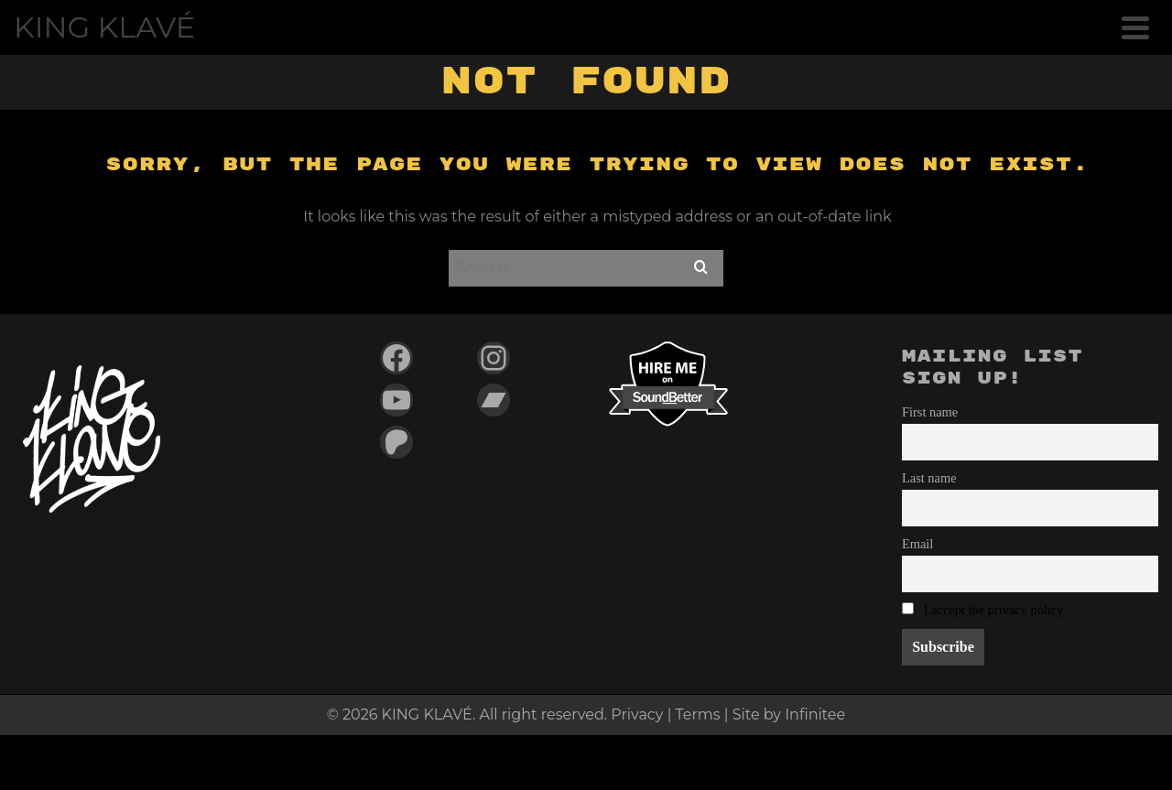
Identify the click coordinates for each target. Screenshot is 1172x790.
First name (930, 412)
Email (917, 543)
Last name (929, 478)
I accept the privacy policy (994, 609)
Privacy (637, 714)
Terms (698, 714)
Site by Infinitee (788, 714)
